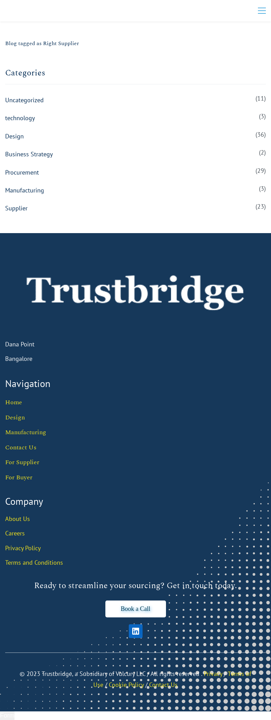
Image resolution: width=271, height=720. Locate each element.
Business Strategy (29, 154)
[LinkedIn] (136, 631)
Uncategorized (24, 100)
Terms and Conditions (34, 562)
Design (14, 136)
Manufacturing (24, 190)
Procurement (22, 172)
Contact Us (21, 447)
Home (13, 402)
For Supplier (22, 462)
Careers (15, 533)
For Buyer (18, 477)
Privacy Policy (23, 548)
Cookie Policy (126, 685)
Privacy (213, 674)
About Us (17, 519)
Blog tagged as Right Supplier (42, 43)
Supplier (16, 208)
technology (20, 118)
